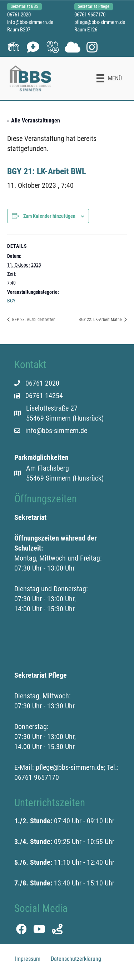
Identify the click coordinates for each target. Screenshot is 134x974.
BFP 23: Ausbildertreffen (33, 319)
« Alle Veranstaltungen (33, 120)
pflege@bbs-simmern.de (99, 22)
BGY (11, 300)
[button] (13, 47)
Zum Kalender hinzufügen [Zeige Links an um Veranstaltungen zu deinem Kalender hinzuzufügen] (49, 216)
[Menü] (109, 78)
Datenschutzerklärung (76, 958)
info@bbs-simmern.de (30, 22)
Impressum (27, 958)
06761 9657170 (89, 14)
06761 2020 (19, 14)
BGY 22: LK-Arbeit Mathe (101, 319)
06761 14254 (44, 395)
